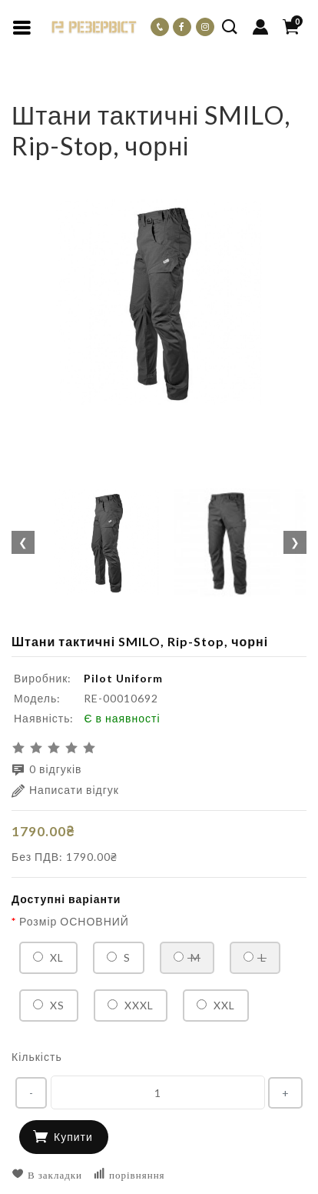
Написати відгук (65, 790)
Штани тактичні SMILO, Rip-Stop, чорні (177, 88)
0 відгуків (47, 769)
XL (48, 957)
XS (49, 1005)
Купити (73, 1136)
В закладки (47, 1174)
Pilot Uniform (123, 678)
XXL (216, 1005)
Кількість (37, 1056)
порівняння (129, 1174)
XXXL (131, 1005)
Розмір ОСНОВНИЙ (74, 921)
